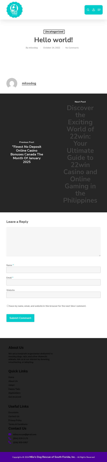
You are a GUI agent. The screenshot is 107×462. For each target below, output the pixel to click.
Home (11, 377)
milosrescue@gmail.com (22, 434)
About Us (13, 381)
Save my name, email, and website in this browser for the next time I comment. (47, 306)
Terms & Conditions (17, 424)
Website (10, 290)
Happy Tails (14, 389)
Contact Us (13, 416)
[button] (99, 9)
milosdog (32, 47)
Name (10, 265)
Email (9, 277)
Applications (14, 393)
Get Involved (14, 397)
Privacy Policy (15, 420)
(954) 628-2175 (18, 438)
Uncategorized (54, 31)
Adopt (11, 385)
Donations (13, 412)
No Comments (72, 47)
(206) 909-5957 (18, 442)
